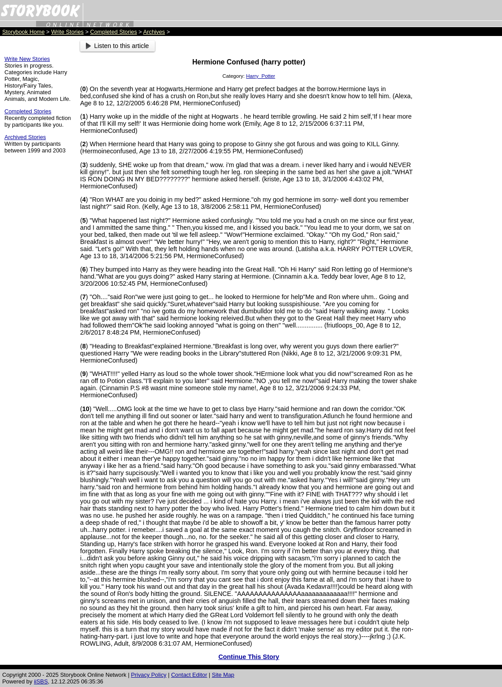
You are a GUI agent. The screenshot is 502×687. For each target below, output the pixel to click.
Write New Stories (27, 59)
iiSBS (41, 681)
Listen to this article (117, 45)
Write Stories (67, 31)
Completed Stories (113, 31)
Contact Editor (189, 674)
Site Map (223, 674)
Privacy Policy (148, 674)
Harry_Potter (260, 76)
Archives (154, 31)
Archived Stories (25, 137)
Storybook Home (23, 31)
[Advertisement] (462, 173)
